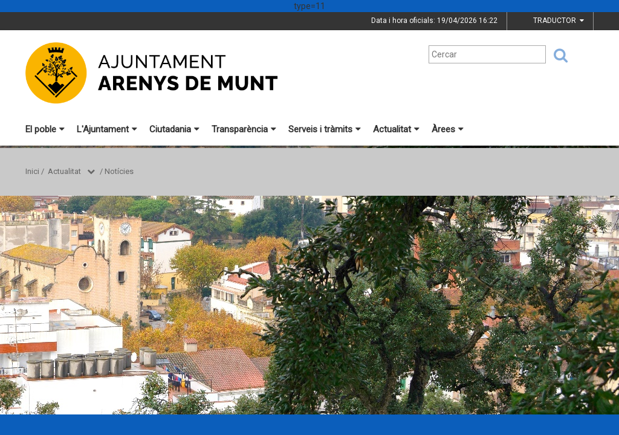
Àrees (448, 129)
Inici (32, 171)
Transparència (244, 129)
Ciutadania (174, 129)
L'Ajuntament (107, 129)
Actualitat (396, 129)
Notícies (119, 171)
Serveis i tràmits (324, 129)
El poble (45, 129)
